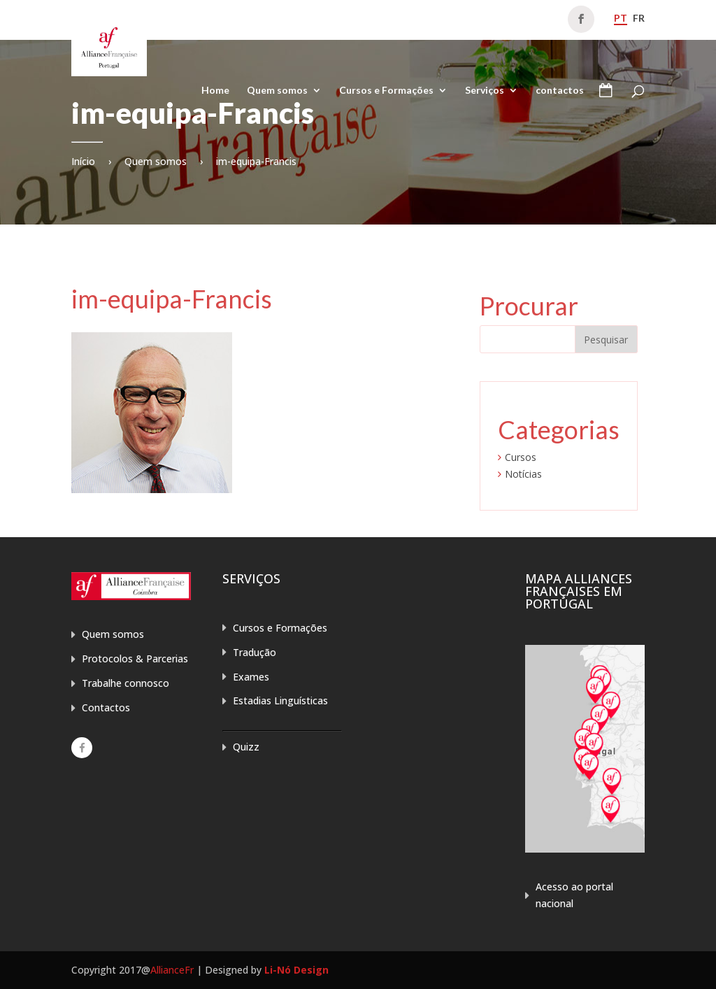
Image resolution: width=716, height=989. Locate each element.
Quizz (246, 746)
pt (620, 18)
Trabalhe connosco (125, 683)
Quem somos (277, 90)
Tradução (254, 652)
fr (639, 18)
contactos (560, 90)
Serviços (484, 90)
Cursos (520, 457)
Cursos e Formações (386, 90)
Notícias (523, 474)
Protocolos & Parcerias (135, 658)
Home (215, 90)
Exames (251, 676)
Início (83, 161)
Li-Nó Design (296, 969)
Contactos (106, 707)
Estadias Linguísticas (280, 700)
